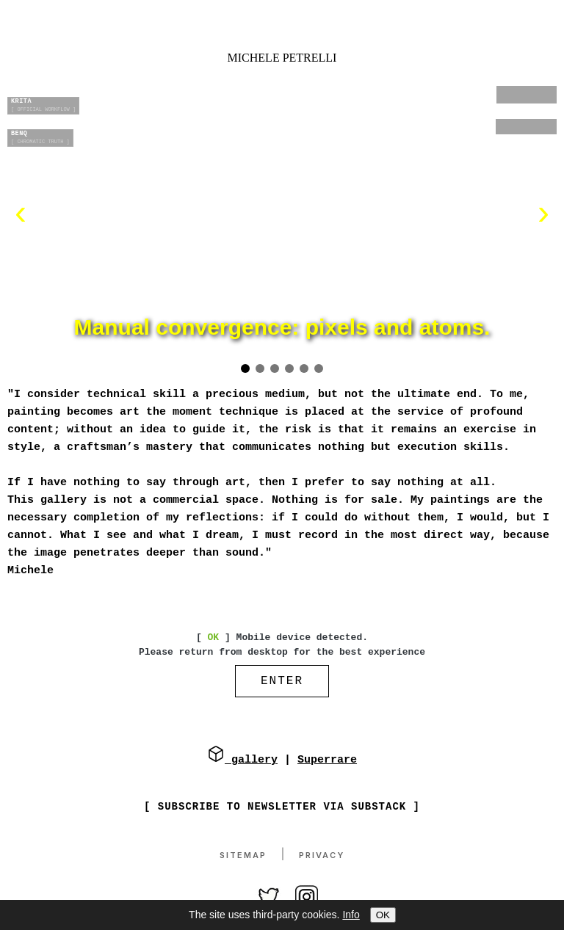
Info (350, 914)
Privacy (321, 856)
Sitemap (243, 856)
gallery (242, 761)
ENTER (282, 683)
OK (383, 914)
